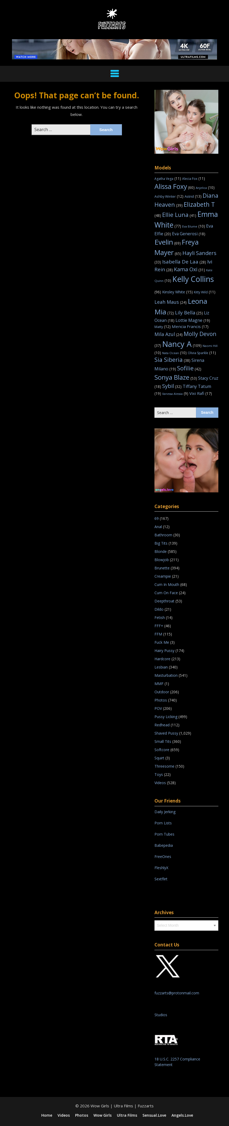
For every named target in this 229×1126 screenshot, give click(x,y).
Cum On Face (166, 592)
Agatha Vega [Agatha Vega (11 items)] (167, 178)
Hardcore (162, 658)
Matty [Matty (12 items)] (162, 326)
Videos (160, 782)
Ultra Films (127, 1115)
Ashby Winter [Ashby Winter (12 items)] (168, 196)
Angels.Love (182, 1115)
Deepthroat (164, 600)
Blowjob (161, 559)
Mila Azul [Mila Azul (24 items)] (168, 334)
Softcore (161, 749)
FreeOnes (162, 856)
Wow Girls (102, 1115)
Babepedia (163, 845)
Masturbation (166, 675)
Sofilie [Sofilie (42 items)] (189, 368)
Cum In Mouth (166, 584)
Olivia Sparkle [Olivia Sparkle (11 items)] (202, 353)
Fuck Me (161, 642)
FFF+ (158, 625)
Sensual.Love (154, 1115)
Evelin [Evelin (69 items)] (167, 242)
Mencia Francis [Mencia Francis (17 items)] (190, 326)
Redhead (162, 724)
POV (158, 708)
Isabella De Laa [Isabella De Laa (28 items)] (184, 261)
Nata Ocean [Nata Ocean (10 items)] (174, 353)
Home (46, 1115)
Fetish (159, 617)
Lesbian (161, 667)
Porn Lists (163, 822)
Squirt (159, 757)
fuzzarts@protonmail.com (176, 992)
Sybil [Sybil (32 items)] (172, 386)
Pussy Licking (165, 716)
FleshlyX (161, 867)
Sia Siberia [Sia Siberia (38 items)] (172, 359)
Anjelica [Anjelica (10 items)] (205, 188)
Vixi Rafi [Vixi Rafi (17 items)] (200, 393)
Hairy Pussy (164, 650)
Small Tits (162, 741)
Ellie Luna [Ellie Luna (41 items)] (179, 214)
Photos (160, 700)
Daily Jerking (165, 811)
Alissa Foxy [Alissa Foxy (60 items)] (174, 186)
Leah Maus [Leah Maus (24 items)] (170, 302)
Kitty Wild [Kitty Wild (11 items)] (204, 292)
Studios (160, 1014)
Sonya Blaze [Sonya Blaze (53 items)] (175, 377)
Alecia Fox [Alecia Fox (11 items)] (193, 178)
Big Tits (160, 543)
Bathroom (163, 534)
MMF (158, 683)
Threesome (164, 766)
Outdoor (161, 691)
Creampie (162, 576)
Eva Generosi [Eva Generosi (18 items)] (188, 234)
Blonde (160, 551)
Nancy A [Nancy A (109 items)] (182, 344)
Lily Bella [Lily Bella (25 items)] (189, 312)
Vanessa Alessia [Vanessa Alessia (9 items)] (175, 394)
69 (156, 518)
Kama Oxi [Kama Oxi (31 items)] (189, 269)
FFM (158, 634)
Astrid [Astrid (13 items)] (193, 196)
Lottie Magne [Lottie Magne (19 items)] (192, 320)
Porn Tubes (164, 834)
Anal (158, 526)
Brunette (162, 567)
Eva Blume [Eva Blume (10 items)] (193, 226)
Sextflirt (160, 878)
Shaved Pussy (166, 733)
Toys (158, 774)
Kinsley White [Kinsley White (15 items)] (177, 291)
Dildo (158, 609)
